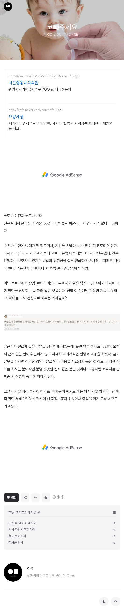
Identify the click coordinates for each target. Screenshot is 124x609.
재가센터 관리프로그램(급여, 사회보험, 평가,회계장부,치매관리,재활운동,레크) (60, 126)
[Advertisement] (62, 174)
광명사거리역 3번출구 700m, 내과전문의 (40, 89)
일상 (77, 34)
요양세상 (16, 116)
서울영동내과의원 (24, 83)
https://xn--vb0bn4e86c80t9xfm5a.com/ (40, 76)
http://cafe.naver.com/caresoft (31, 110)
